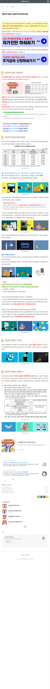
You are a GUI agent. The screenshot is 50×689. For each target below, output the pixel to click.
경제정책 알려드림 (25, 1)
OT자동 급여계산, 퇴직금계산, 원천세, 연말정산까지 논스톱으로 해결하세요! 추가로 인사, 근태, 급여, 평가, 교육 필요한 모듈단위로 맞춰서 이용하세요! (21, 529)
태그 (7, 6)
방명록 (12, 6)
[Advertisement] (25, 221)
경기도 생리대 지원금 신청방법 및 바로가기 (8, 546)
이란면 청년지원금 (15, 128)
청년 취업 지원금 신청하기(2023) (7, 542)
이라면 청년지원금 (16, 126)
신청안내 (3, 11)
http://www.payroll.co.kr (8, 515)
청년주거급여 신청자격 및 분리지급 (15, 14)
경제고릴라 (8, 11)
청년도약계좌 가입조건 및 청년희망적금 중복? (8, 547)
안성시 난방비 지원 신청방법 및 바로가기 (8, 543)
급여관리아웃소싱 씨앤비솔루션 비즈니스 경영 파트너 (15, 517)
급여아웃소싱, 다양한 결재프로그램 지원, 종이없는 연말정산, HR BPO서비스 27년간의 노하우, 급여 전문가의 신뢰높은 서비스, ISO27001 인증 (21, 520)
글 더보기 (25, 582)
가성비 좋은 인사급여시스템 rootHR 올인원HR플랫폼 (15, 527)
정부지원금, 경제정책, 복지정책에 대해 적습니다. (13, 593)
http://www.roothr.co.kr (8, 525)
